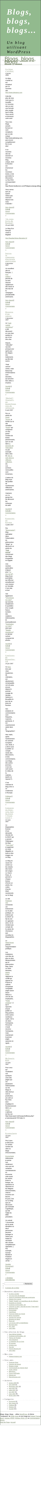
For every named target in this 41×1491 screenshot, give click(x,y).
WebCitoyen (9, 942)
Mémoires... (12, 1371)
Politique (8, 796)
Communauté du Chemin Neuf (18, 1368)
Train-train (9, 845)
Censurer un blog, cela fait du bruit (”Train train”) (9, 812)
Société (8, 386)
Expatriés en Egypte (15, 1303)
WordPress (23, 1414)
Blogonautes (10, 530)
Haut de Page (5, 1422)
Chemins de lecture (15, 1364)
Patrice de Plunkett (15, 1338)
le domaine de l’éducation (9, 446)
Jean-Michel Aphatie (15, 1334)
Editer (7, 209)
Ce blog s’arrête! (9, 70)
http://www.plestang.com (13, 92)
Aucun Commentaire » (10, 213)
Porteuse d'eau (13, 1362)
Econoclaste (11, 1133)
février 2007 (12, 1395)
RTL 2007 (12, 1326)
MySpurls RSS (13, 1308)
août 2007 (12, 1388)
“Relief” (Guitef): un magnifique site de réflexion (10, 403)
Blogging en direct (14, 1319)
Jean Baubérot (13, 1339)
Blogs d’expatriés (14, 1315)
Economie (8, 1266)
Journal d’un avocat (15, 1317)
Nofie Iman (14, 1416)
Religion (11, 1407)
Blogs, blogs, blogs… (22, 21)
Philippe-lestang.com (15, 1356)
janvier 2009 (13, 1383)
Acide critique (13, 1369)
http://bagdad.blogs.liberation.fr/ (16, 238)
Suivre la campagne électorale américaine (10, 257)
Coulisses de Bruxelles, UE (10, 658)
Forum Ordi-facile (14, 1373)
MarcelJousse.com (14, 1377)
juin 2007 (12, 1392)
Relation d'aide (13, 1366)
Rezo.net (11, 1321)
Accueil (12, 1422)
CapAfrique (12, 1312)
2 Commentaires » (10, 513)
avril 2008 (12, 1384)
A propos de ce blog (12, 1288)
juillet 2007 (12, 1390)
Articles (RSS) (9, 1418)
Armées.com (13, 1345)
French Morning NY (15, 1349)
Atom (2, 1418)
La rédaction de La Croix (16, 1341)
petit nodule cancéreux (9, 325)
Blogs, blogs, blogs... (20, 60)
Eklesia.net (12, 1375)
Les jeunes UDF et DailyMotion (18, 1323)
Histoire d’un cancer (9, 314)
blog (9, 667)
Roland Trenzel (35, 1416)
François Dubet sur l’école (17, 1314)
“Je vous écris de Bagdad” (9, 221)
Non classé (9, 207)
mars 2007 (12, 1394)
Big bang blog (13, 1324)
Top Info (11, 1347)
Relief (8, 427)
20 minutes (12, 1343)
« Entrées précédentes (10, 1279)
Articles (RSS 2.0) (21, 1418)
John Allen (12, 1328)
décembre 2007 (14, 1386)
